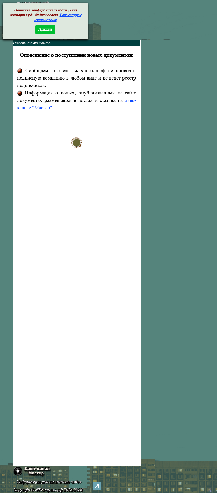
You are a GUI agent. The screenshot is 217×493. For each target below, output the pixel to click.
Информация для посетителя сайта (48, 481)
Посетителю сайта (32, 43)
